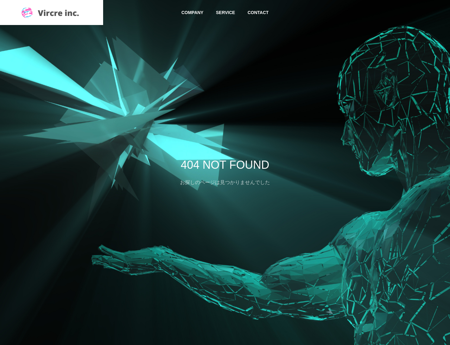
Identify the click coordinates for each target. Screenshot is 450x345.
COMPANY (192, 12)
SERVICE (225, 12)
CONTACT (258, 12)
